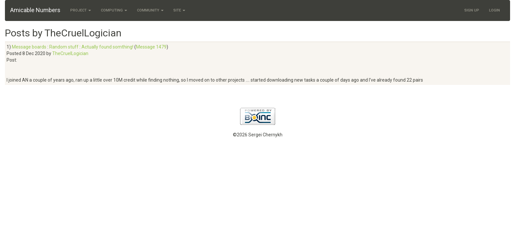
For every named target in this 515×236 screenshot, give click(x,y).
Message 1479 (151, 46)
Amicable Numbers (35, 10)
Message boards (29, 46)
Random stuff (63, 46)
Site (179, 10)
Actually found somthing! (107, 46)
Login (494, 10)
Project (80, 10)
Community (150, 10)
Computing (114, 10)
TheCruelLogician (70, 53)
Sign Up (471, 10)
